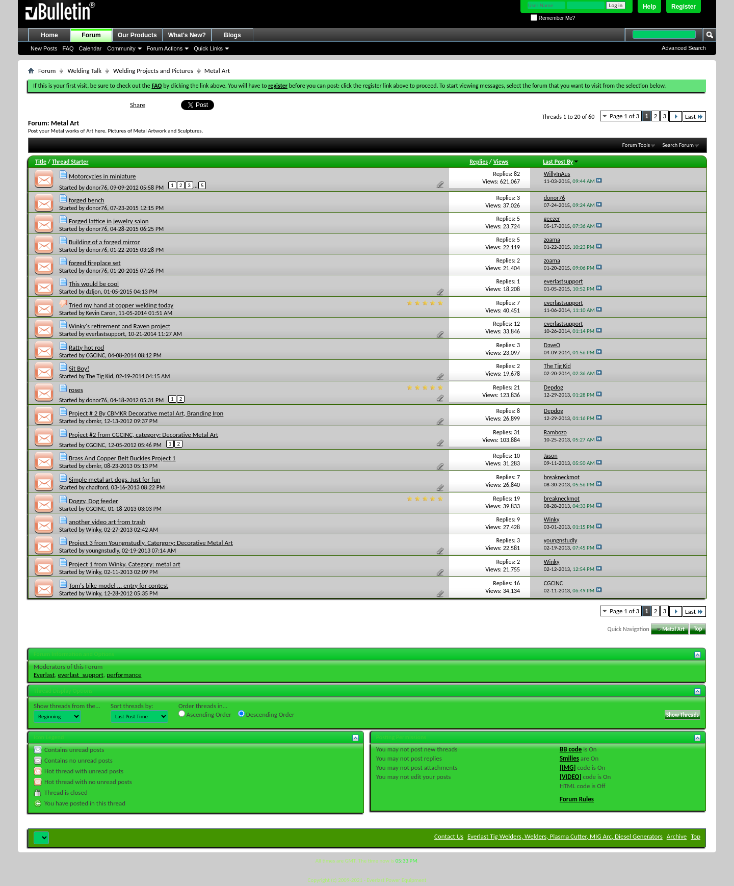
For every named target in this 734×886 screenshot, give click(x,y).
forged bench (86, 200)
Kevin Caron (101, 313)
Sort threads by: (132, 706)
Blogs (232, 35)
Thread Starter (70, 161)
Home (49, 35)
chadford (97, 487)
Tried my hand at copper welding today (121, 305)
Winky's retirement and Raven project (119, 326)
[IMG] (568, 767)
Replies (478, 161)
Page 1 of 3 (624, 116)
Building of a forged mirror (104, 242)
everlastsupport (105, 333)
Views (501, 161)
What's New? (187, 35)
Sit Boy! (79, 368)
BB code (571, 749)
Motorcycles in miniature (102, 176)
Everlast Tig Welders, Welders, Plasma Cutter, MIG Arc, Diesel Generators (565, 836)
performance (124, 675)
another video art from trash (107, 522)
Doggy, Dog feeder (93, 501)
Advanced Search (684, 48)
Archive (677, 836)
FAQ (68, 48)
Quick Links (208, 48)
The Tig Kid (99, 376)
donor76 (97, 187)
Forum (91, 35)
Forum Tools (636, 145)
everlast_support (80, 675)
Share (137, 105)
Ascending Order (204, 714)
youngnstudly (102, 550)
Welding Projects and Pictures (153, 70)
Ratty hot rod (86, 347)
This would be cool (94, 284)
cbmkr (93, 421)
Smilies (569, 758)
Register (683, 6)
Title (40, 161)
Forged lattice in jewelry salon (109, 221)
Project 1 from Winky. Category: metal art (124, 564)
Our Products (137, 35)
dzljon (93, 291)
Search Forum (678, 145)
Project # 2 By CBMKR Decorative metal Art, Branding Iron (146, 413)
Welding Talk (84, 70)
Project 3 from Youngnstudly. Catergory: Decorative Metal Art (151, 542)
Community (121, 48)
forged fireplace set (95, 263)
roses (76, 390)
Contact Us (448, 836)
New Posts (44, 48)
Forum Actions (164, 48)
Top (698, 629)
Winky (93, 529)
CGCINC (95, 355)
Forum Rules (577, 799)
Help (649, 6)
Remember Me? (553, 18)
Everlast (44, 675)
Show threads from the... (67, 706)
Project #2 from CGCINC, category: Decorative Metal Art (143, 434)
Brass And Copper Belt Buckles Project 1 (122, 458)
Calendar (90, 48)
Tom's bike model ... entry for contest (118, 585)
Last (694, 116)
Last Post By (561, 161)
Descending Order (266, 714)
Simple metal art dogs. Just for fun (115, 479)
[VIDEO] (571, 776)
